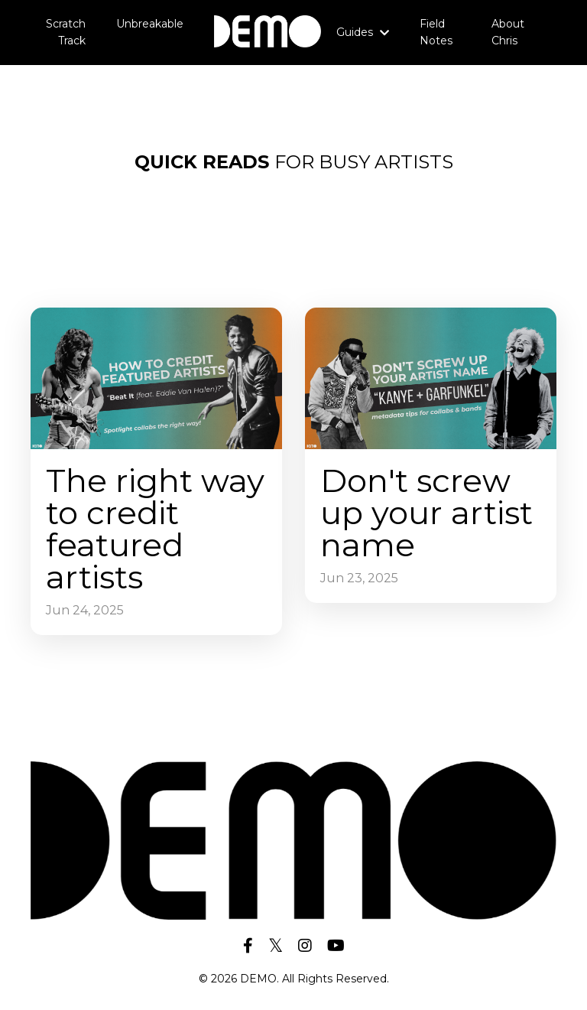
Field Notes (436, 32)
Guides (362, 32)
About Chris (507, 32)
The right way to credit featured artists (155, 528)
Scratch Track (66, 32)
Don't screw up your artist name (426, 512)
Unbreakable (149, 24)
